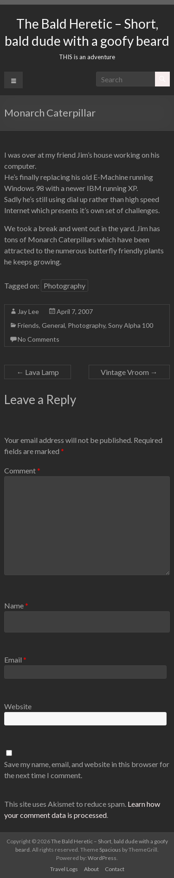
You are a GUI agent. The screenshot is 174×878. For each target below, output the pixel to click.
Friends (28, 325)
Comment (22, 470)
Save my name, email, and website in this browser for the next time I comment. (86, 770)
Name (16, 605)
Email (15, 659)
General (53, 325)
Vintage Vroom (129, 372)
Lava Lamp (37, 372)
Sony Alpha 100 (130, 325)
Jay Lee (28, 311)
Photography (64, 285)
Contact (114, 869)
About (91, 869)
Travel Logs (64, 869)
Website (18, 706)
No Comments (38, 339)
